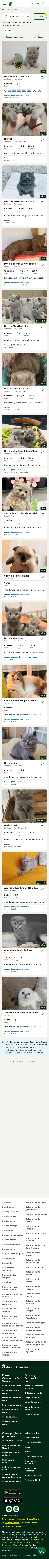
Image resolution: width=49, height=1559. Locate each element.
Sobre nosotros (32, 1437)
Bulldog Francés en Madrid (11, 1446)
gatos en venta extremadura (9, 1331)
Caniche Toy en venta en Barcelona (11, 1475)
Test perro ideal (32, 1480)
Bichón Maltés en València (10, 1453)
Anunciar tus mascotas (31, 1462)
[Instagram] (16, 1509)
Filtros (40, 15)
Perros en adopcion (11, 1482)
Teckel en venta (10, 1417)
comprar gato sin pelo (12, 1254)
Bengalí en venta (33, 1402)
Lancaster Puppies (13, 1526)
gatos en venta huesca (32, 1280)
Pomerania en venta (11, 1405)
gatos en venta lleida (35, 1202)
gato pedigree (9, 1258)
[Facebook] (9, 1509)
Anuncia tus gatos (33, 1475)
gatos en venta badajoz (32, 1309)
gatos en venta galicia (36, 1214)
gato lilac (6, 1282)
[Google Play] (12, 1492)
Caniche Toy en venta (9, 1422)
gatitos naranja (9, 1226)
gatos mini (7, 1263)
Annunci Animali (30, 1523)
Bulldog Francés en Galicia (11, 1468)
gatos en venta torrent (32, 1254)
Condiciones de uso (34, 1456)
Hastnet (21, 1519)
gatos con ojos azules (12, 1235)
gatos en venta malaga (9, 1353)
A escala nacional (11, 25)
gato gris (6, 1202)
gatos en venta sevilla (32, 1220)
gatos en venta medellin (32, 1239)
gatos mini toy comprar (9, 1276)
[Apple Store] (12, 1501)
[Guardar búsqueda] (42, 1551)
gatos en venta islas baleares (12, 1295)
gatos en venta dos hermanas (34, 1335)
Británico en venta (33, 1393)
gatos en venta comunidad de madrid (12, 1324)
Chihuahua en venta (11, 1386)
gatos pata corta (10, 1212)
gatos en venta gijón (35, 1323)
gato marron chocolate (8, 1269)
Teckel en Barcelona (12, 1441)
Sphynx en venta (33, 1398)
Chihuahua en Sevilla (8, 1461)
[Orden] (40, 37)
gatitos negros (9, 1240)
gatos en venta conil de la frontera (35, 1246)
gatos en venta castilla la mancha (11, 1346)
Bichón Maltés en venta (10, 1391)
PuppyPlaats (33, 1519)
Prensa (28, 1451)
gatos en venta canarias (9, 1317)
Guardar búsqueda (12, 37)
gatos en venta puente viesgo (32, 1261)
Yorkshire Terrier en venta (11, 1399)
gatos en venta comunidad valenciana (13, 1339)
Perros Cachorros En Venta (11, 1378)
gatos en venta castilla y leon (9, 1288)
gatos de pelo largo (11, 1244)
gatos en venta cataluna (9, 1310)
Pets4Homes (8, 1519)
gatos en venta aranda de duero (33, 1328)
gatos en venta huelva (32, 1273)
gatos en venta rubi (34, 1267)
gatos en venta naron (35, 1233)
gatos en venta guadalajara (32, 1208)
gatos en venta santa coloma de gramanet (35, 1343)
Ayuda (27, 1447)
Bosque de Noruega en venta (34, 1387)
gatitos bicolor (9, 1221)
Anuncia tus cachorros (30, 1469)
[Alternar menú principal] (4, 3)
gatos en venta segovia (32, 1287)
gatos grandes (9, 1216)
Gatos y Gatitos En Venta (31, 1378)
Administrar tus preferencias (16, 1548)
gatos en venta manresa (32, 1302)
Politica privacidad (33, 1442)
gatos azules (8, 1249)
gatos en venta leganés (32, 1350)
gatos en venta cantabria (9, 1302)
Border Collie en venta (10, 1410)
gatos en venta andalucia (32, 1227)
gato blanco (8, 1207)
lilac (7, 31)
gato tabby (7, 1230)
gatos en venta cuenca (32, 1295)
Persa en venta (32, 1414)
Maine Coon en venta (32, 1408)
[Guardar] (42, 77)
